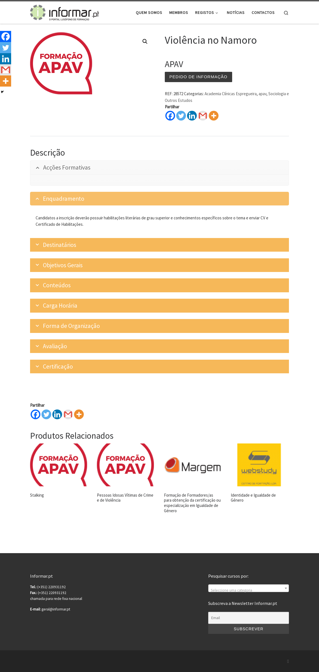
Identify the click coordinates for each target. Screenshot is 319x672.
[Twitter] (46, 414)
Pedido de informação (198, 76)
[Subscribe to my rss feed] (288, 661)
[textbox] (248, 590)
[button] (145, 41)
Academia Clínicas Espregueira (231, 93)
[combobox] (248, 588)
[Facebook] (35, 414)
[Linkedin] (57, 414)
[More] (79, 414)
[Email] (248, 618)
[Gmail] (68, 414)
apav (262, 93)
